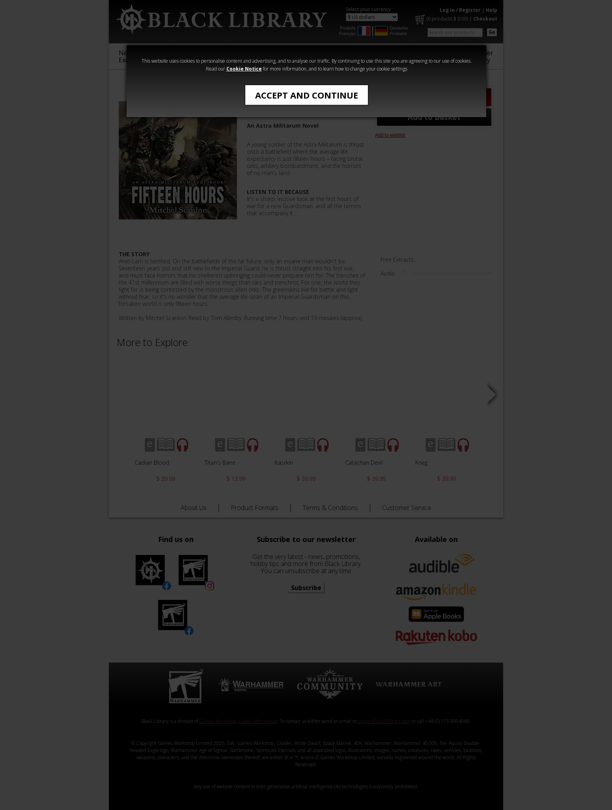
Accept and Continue (306, 95)
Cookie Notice (244, 68)
